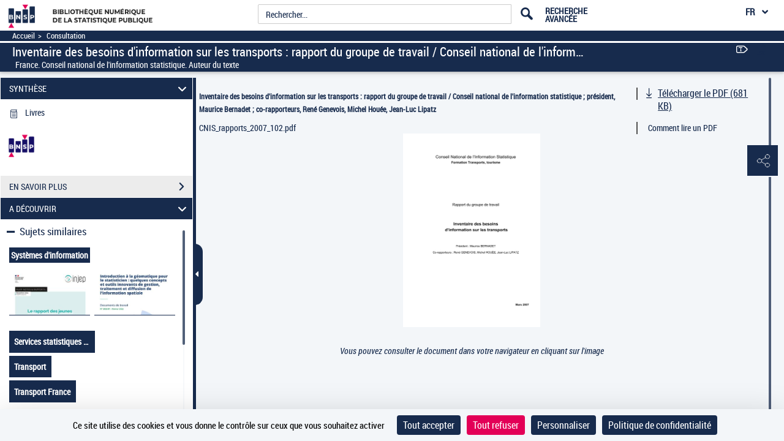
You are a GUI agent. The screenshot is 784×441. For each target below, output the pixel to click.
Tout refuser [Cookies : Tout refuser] (496, 425)
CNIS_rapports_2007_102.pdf (247, 128)
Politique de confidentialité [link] (659, 425)
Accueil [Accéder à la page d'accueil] (23, 36)
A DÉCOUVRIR (99, 208)
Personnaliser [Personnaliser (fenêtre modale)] (563, 425)
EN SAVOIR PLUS (100, 186)
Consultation (66, 36)
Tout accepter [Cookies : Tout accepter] (428, 425)
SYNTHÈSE (99, 88)
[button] (762, 161)
